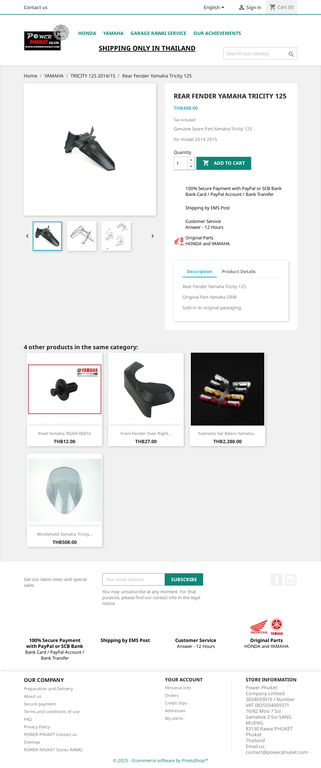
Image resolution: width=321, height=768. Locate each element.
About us (32, 696)
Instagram (291, 580)
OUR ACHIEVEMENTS (217, 33)
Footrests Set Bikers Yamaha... (227, 433)
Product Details (239, 271)
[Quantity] (181, 163)
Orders (172, 695)
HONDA (87, 33)
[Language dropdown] (215, 7)
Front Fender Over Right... (146, 433)
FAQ (28, 719)
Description (199, 271)
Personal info (178, 687)
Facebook (276, 580)
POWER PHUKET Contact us (50, 734)
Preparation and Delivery (48, 688)
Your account (184, 679)
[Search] (260, 53)
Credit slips (176, 703)
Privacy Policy (37, 727)
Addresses (175, 710)
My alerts (174, 718)
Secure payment (40, 704)
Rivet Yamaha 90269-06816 (64, 433)
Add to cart (224, 163)
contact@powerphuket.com (277, 752)
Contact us (36, 7)
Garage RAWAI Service (158, 33)
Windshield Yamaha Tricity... (64, 534)
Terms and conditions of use (52, 711)
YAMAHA (113, 33)
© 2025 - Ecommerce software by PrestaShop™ (160, 760)
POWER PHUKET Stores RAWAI (53, 749)
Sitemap (32, 742)
